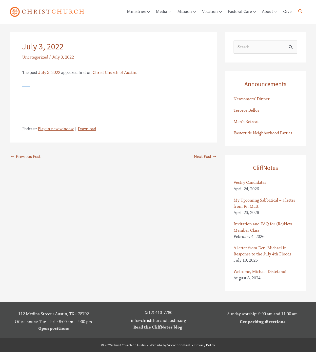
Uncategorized (35, 57)
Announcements (265, 84)
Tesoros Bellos (246, 110)
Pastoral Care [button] (240, 11)
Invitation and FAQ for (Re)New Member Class (263, 227)
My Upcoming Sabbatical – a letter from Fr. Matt (264, 203)
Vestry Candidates (250, 182)
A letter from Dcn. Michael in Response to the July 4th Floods (262, 251)
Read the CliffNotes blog (157, 327)
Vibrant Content (178, 345)
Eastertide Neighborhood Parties (263, 133)
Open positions (53, 328)
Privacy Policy (205, 345)
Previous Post (25, 156)
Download (87, 129)
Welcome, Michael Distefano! (260, 271)
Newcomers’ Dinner (252, 99)
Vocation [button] (210, 11)
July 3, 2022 (49, 72)
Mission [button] (184, 11)
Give (287, 11)
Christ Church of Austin (114, 72)
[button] (300, 12)
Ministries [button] (136, 11)
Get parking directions (262, 322)
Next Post (205, 156)
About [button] (267, 11)
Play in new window (56, 129)
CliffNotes (265, 168)
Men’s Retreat (246, 121)
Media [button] (161, 11)
